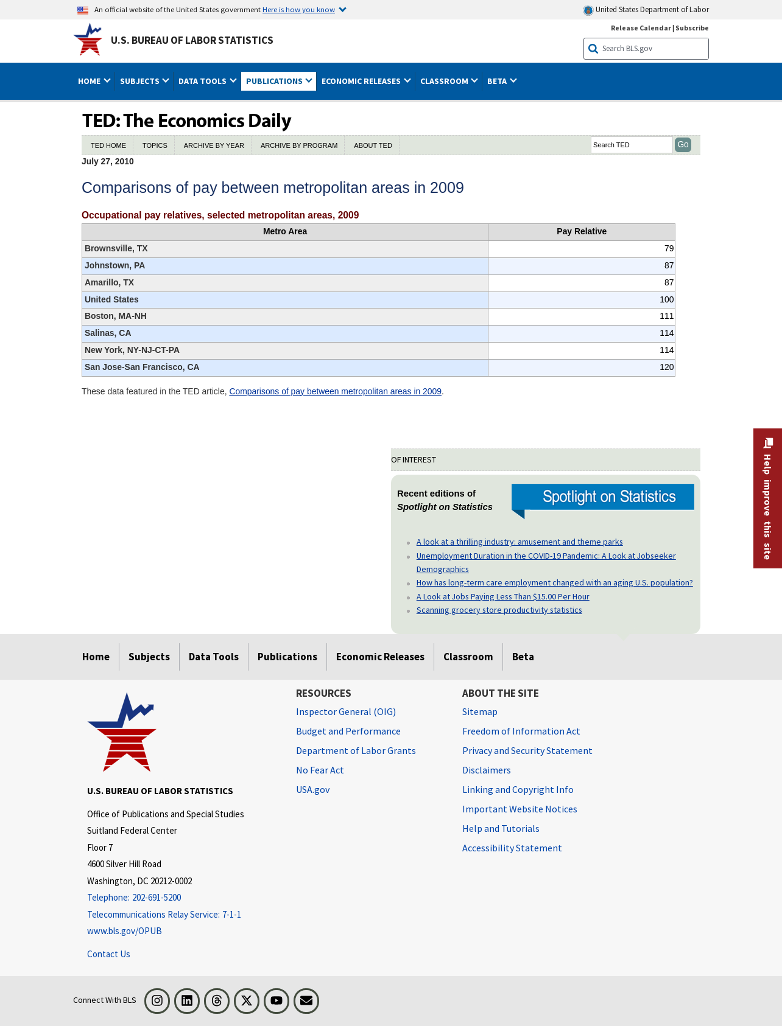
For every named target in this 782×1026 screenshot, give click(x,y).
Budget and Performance (348, 731)
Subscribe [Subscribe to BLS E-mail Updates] (692, 27)
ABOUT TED (373, 145)
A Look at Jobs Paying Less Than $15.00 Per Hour (503, 596)
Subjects (149, 656)
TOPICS (155, 145)
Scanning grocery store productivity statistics (499, 609)
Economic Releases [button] (362, 80)
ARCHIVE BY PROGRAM (299, 145)
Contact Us (108, 954)
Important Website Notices (519, 809)
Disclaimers (486, 770)
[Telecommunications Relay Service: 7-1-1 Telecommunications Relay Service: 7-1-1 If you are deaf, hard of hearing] (182, 915)
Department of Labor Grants (356, 750)
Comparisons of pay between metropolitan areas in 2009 (335, 391)
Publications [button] (275, 80)
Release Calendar (641, 27)
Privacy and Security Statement (527, 750)
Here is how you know (298, 9)
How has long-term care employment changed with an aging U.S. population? (555, 582)
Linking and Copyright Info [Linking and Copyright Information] (518, 789)
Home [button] (90, 80)
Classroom (468, 656)
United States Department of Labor (646, 10)
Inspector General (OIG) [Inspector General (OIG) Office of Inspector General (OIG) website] (346, 711)
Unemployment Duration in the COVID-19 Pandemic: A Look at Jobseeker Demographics (546, 562)
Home (96, 656)
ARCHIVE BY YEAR (214, 145)
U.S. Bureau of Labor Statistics (192, 40)
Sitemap (480, 711)
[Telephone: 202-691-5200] (182, 898)
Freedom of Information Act (521, 731)
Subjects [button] (140, 80)
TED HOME (108, 145)
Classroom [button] (445, 80)
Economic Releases (380, 656)
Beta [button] (498, 80)
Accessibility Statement (512, 848)
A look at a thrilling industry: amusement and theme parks (520, 541)
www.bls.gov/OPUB (124, 931)
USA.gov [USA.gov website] (312, 789)
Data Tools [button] (203, 80)
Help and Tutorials (501, 828)
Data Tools (214, 656)
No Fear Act (320, 770)
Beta (523, 656)
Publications (287, 656)
